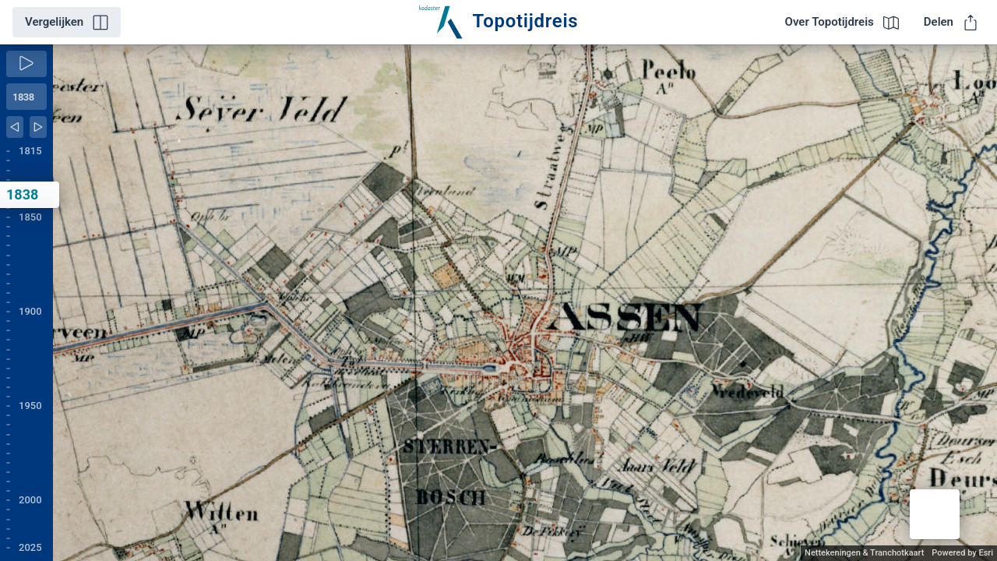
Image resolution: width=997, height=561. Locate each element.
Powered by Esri (962, 553)
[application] (525, 302)
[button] (935, 514)
